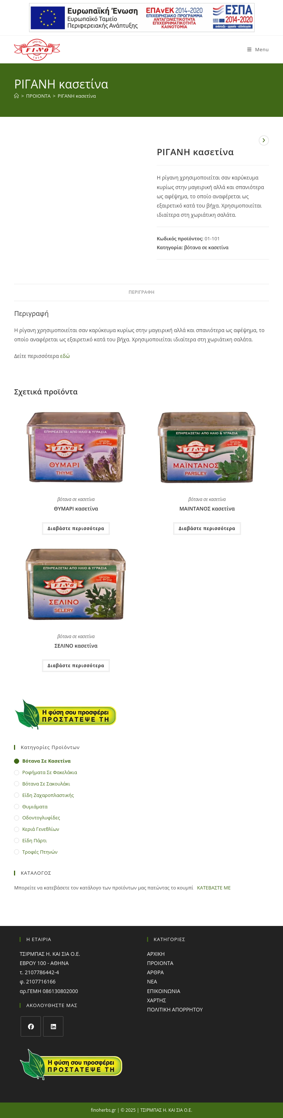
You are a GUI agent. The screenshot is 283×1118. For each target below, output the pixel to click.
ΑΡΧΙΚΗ (156, 953)
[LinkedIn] (53, 1026)
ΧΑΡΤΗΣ (156, 1000)
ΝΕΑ (152, 981)
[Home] (16, 96)
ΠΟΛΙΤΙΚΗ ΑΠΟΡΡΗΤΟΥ (175, 1009)
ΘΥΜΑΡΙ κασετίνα (76, 508)
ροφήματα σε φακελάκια (49, 772)
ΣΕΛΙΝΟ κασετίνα (76, 645)
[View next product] (264, 140)
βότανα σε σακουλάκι (46, 783)
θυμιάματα (35, 806)
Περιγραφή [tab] (142, 292)
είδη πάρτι (34, 840)
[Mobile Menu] (255, 49)
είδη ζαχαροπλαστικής (48, 795)
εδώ (65, 355)
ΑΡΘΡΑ (155, 972)
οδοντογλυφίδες (41, 817)
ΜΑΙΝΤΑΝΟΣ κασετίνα (207, 508)
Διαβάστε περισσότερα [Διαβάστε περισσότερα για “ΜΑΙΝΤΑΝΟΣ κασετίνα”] (207, 528)
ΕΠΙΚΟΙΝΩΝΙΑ (163, 991)
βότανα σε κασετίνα (206, 247)
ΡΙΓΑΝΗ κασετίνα (77, 96)
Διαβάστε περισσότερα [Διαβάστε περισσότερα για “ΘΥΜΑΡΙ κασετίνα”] (76, 528)
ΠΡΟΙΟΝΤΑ (160, 963)
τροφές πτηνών (39, 852)
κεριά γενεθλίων (40, 829)
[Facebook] (31, 1026)
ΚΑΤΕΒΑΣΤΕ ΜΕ (214, 887)
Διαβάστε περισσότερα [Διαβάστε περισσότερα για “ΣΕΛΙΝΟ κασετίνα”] (76, 665)
